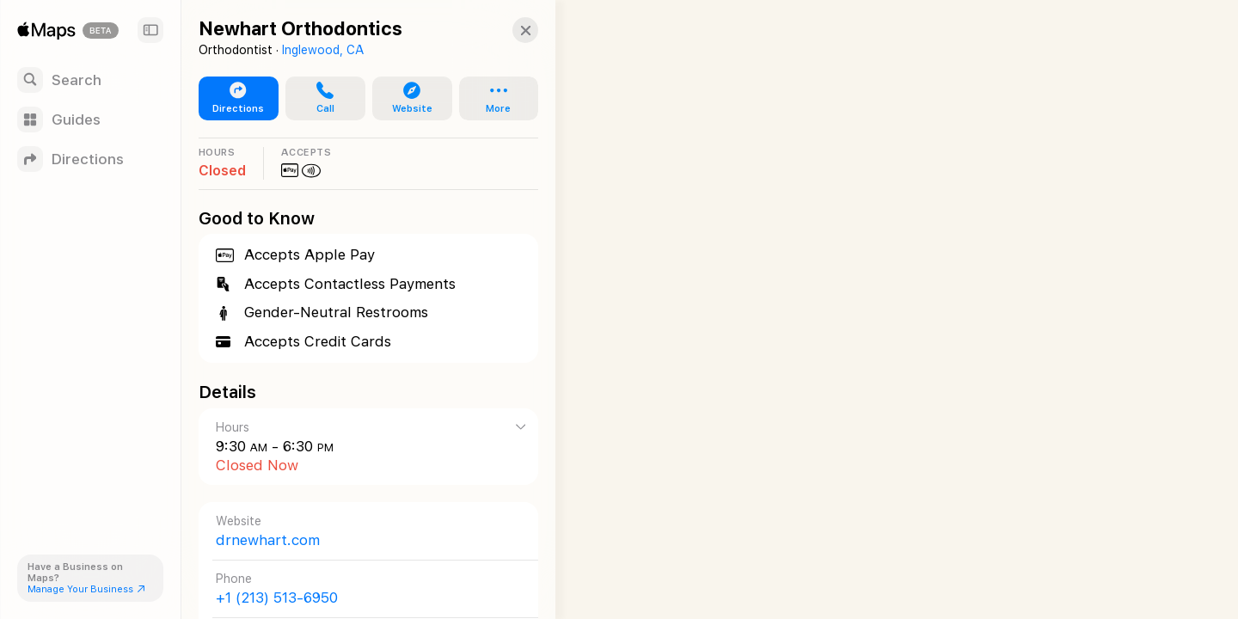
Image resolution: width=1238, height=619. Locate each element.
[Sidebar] (150, 30)
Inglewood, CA (323, 50)
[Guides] (90, 119)
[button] (512, 30)
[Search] (90, 80)
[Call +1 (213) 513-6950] (362, 588)
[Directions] (90, 159)
